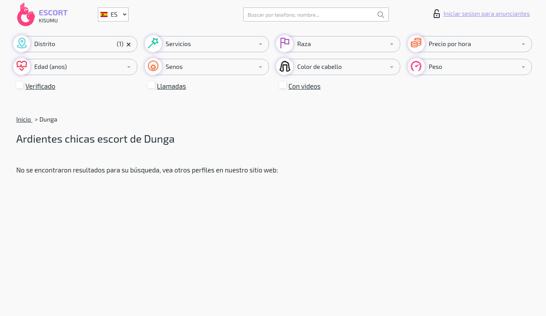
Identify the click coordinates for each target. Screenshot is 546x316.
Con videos (304, 86)
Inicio (24, 119)
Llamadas (171, 86)
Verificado (40, 86)
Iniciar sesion (482, 13)
